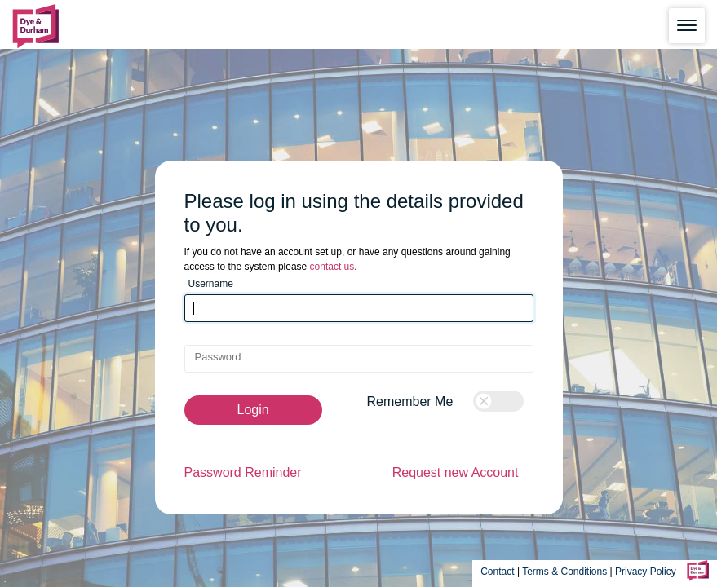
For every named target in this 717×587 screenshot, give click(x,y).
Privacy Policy (647, 571)
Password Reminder (243, 472)
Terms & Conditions (564, 571)
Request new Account (455, 472)
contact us (332, 266)
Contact (497, 571)
